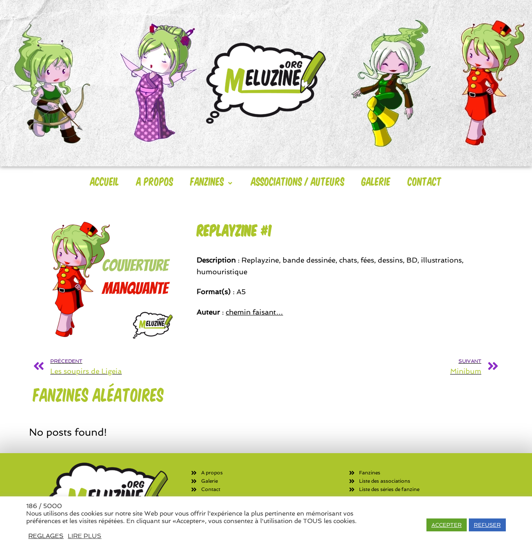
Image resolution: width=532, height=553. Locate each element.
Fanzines (212, 181)
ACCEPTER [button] (446, 525)
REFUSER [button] (487, 525)
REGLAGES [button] (46, 535)
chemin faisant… (254, 312)
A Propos (154, 181)
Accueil (104, 181)
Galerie (376, 181)
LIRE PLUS (84, 535)
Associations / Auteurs (298, 181)
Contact (425, 181)
